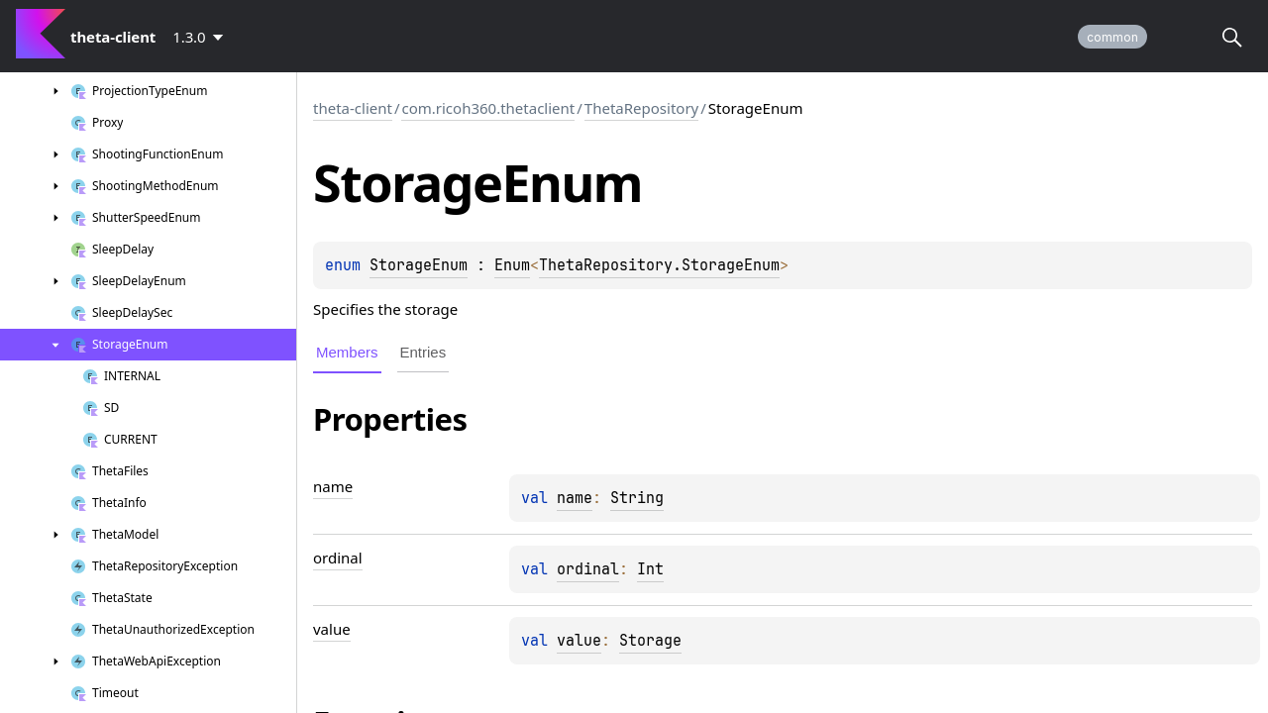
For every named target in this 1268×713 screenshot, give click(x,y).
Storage (650, 641)
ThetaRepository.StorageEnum (659, 265)
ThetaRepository (641, 108)
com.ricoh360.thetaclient (488, 108)
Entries (423, 352)
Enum (512, 265)
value (579, 641)
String (637, 498)
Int (650, 569)
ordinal (588, 569)
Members (347, 352)
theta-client (352, 108)
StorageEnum (419, 265)
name (574, 498)
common (1112, 37)
